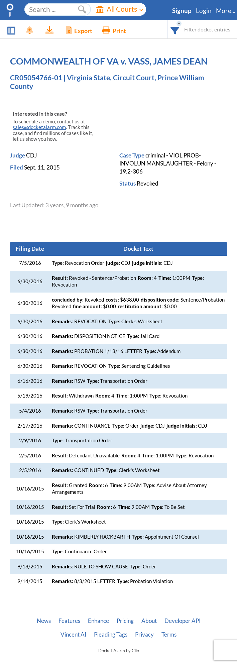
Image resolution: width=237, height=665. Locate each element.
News (44, 621)
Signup (182, 10)
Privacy (144, 634)
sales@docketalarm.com (39, 127)
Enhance (98, 621)
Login (204, 10)
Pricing (125, 621)
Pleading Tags (110, 634)
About (149, 621)
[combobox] (175, 29)
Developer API (182, 621)
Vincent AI (73, 634)
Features (69, 621)
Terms (168, 634)
